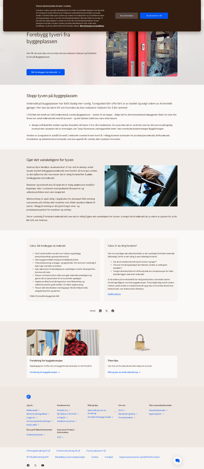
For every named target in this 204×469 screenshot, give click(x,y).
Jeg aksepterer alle (154, 16)
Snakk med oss (114, 294)
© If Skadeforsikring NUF (38, 457)
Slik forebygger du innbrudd (44, 72)
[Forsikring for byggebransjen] (63, 343)
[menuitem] (177, 460)
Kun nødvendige (126, 16)
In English (109, 457)
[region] (102, 15)
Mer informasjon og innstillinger (92, 26)
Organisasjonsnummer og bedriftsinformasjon (139, 457)
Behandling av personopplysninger (70, 457)
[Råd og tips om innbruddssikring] (141, 343)
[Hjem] (29, 397)
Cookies (94, 457)
